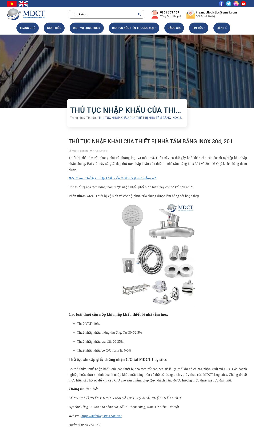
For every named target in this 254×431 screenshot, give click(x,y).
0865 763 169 (169, 12)
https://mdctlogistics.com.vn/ (101, 416)
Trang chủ (28, 28)
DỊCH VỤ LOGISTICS (86, 28)
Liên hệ (222, 28)
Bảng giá (174, 28)
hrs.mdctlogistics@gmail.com (216, 12)
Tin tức (198, 28)
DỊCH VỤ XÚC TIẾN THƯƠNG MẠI (134, 28)
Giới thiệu (54, 28)
